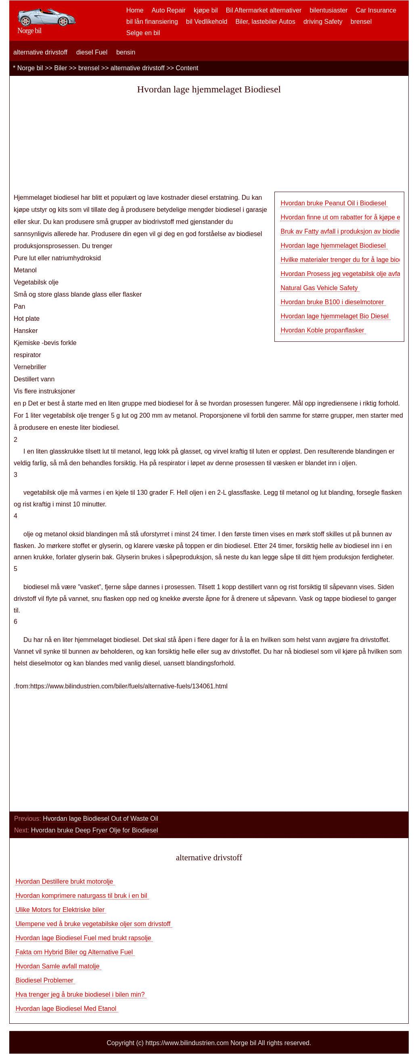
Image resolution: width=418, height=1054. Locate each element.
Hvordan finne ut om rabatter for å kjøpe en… (345, 217)
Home (135, 10)
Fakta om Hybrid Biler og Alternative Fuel (74, 952)
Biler (60, 68)
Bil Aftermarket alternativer (264, 10)
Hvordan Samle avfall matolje (58, 966)
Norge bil (30, 68)
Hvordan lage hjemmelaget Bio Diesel (335, 316)
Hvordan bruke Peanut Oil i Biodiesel (334, 203)
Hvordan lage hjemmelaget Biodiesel (333, 245)
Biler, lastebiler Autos (265, 21)
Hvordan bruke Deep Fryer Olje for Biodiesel (95, 830)
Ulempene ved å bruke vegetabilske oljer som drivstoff (93, 923)
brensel (361, 21)
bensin (125, 52)
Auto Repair (169, 10)
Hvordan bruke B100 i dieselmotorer (333, 302)
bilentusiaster (328, 10)
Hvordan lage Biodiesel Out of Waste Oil (101, 818)
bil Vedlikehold (206, 21)
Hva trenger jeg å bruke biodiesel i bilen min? (80, 994)
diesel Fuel (91, 52)
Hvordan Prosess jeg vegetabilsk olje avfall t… (346, 273)
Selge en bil (143, 32)
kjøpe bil (206, 10)
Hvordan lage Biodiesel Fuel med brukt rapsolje (84, 938)
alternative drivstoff (40, 52)
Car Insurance (376, 10)
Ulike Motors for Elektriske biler (60, 909)
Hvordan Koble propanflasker (323, 330)
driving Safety (323, 21)
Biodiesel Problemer (45, 980)
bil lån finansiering (152, 21)
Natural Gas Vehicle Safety (319, 287)
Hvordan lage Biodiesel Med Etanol (66, 1008)
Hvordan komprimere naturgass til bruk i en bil (82, 895)
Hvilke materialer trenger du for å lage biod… (344, 259)
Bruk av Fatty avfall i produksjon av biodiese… (346, 231)
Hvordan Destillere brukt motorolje (65, 881)
